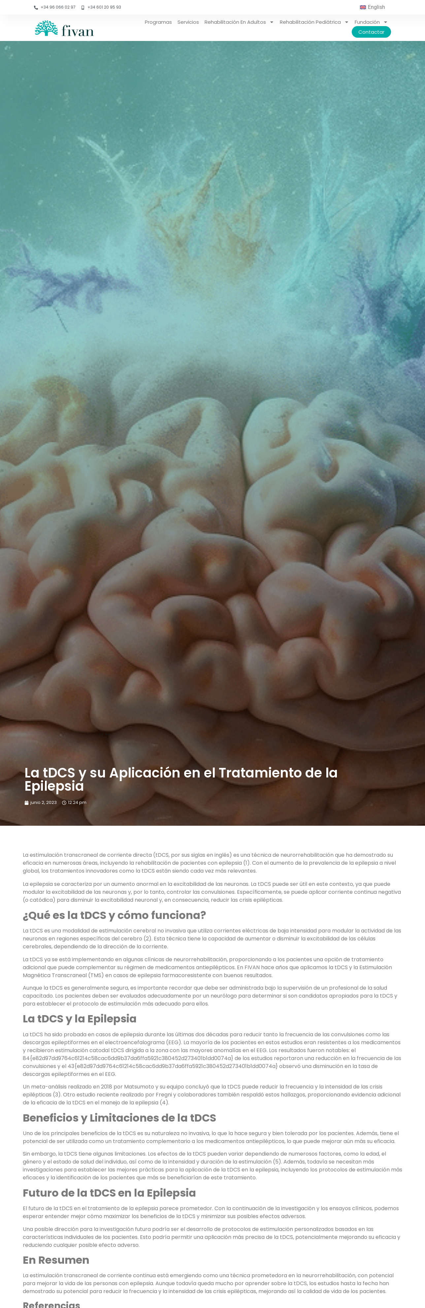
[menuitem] (372, 7)
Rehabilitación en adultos (239, 22)
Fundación (371, 22)
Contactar (371, 31)
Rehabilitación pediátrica (314, 22)
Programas (158, 22)
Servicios (188, 22)
